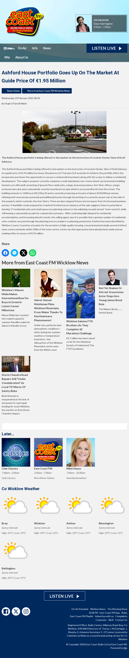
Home (8, 48)
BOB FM (93, 612)
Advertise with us (104, 616)
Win (7, 57)
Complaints (121, 616)
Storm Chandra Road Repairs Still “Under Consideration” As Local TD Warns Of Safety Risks (16, 374)
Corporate (101, 619)
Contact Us (121, 619)
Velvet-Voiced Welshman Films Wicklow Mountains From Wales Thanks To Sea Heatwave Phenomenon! (48, 295)
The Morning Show (117, 609)
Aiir (125, 647)
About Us (21, 57)
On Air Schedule (80, 609)
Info (35, 48)
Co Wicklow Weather (21, 488)
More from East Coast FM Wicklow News (48, 90)
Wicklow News (98, 609)
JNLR (111, 619)
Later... (8, 434)
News (47, 48)
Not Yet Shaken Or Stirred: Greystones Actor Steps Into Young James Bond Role (113, 287)
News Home (13, 90)
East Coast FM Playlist (81, 616)
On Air (22, 48)
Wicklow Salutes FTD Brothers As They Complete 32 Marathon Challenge (80, 302)
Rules (124, 612)
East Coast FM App (110, 612)
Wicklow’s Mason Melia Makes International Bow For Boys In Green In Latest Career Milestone (16, 290)
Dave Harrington (103, 23)
